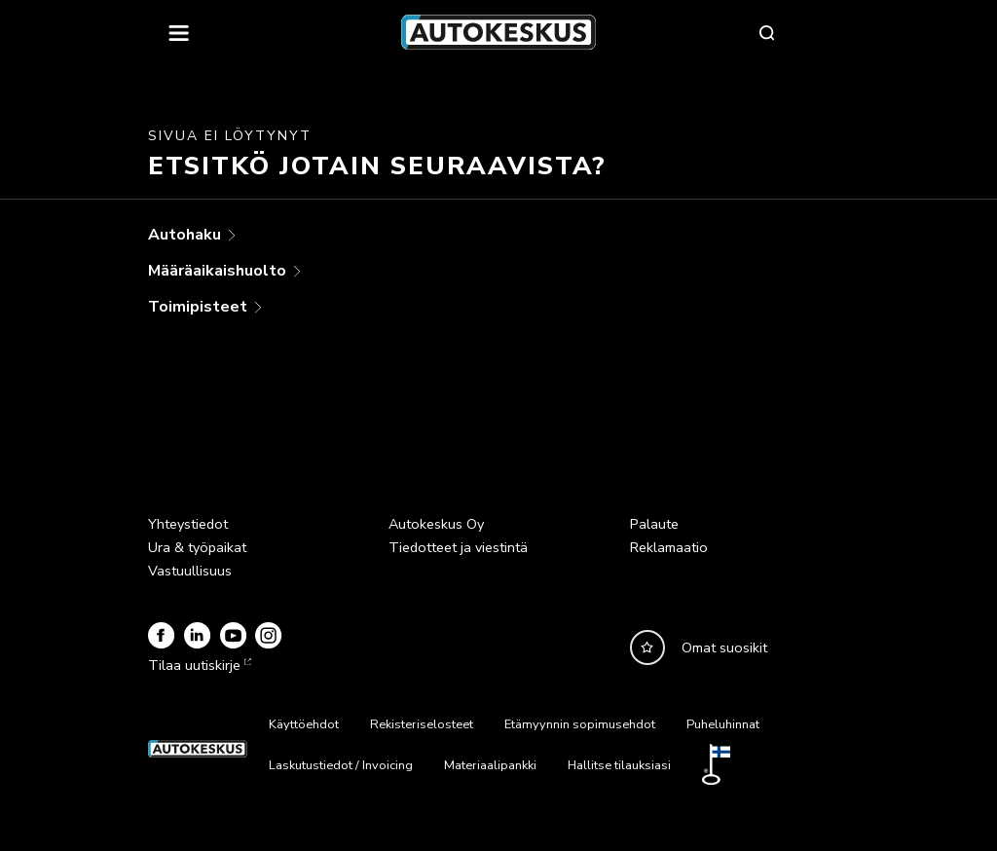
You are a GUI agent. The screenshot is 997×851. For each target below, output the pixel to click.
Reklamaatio (669, 547)
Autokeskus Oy (436, 524)
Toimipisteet (199, 306)
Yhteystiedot (188, 524)
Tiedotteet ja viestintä (458, 547)
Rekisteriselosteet (421, 724)
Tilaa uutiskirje (197, 665)
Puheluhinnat (722, 724)
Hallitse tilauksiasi (619, 765)
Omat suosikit (724, 647)
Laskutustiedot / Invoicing (341, 765)
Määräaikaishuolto (219, 270)
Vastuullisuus (190, 570)
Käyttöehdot (304, 724)
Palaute (654, 524)
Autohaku (186, 234)
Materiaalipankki (490, 765)
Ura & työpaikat (197, 547)
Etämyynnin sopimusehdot (579, 724)
